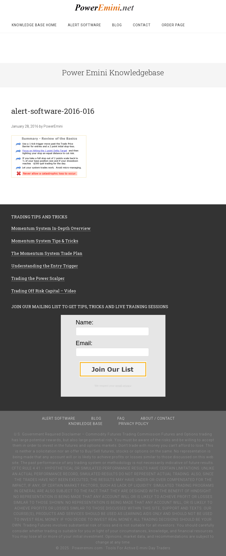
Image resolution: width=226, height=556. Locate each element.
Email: (84, 343)
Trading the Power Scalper (38, 278)
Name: (85, 322)
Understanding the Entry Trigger (44, 265)
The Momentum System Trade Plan (46, 253)
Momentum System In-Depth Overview (51, 228)
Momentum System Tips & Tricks (44, 240)
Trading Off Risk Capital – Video (43, 290)
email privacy (123, 385)
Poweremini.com (87, 548)
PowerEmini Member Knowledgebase (113, 7)
